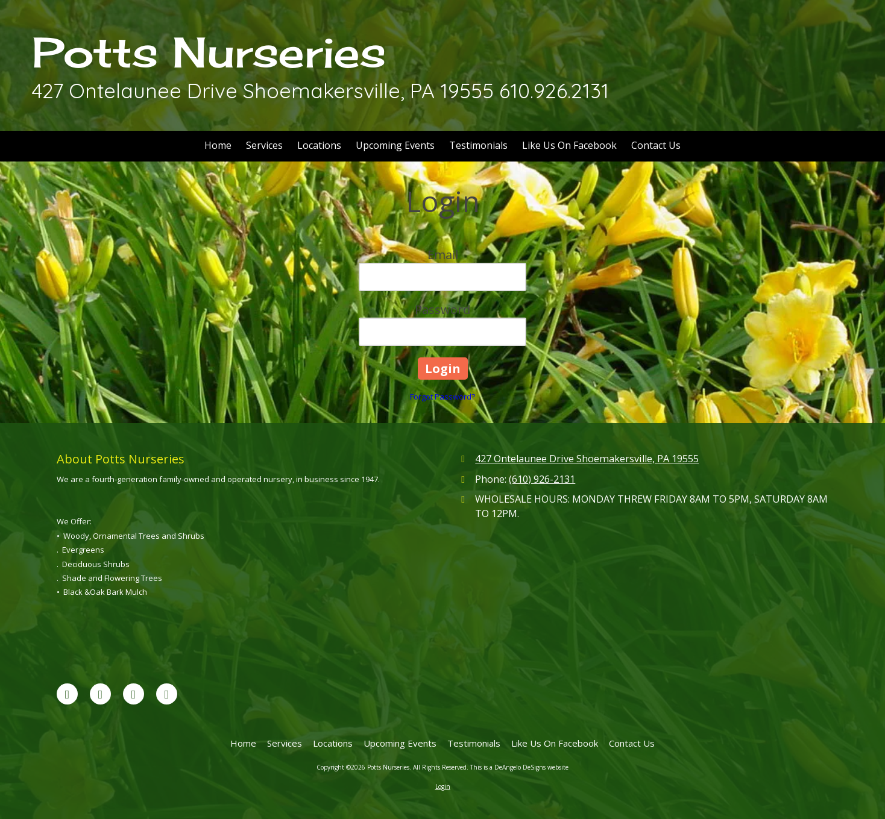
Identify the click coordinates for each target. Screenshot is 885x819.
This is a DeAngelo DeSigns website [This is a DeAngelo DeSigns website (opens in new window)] (519, 767)
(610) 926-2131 (542, 479)
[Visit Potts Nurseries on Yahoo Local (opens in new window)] (166, 693)
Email (442, 254)
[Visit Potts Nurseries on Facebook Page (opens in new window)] (67, 693)
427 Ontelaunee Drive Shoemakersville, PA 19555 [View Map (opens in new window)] (587, 458)
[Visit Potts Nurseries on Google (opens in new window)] (100, 693)
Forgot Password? (442, 396)
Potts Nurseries (209, 52)
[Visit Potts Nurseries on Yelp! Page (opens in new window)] (133, 693)
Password (442, 309)
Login (442, 786)
